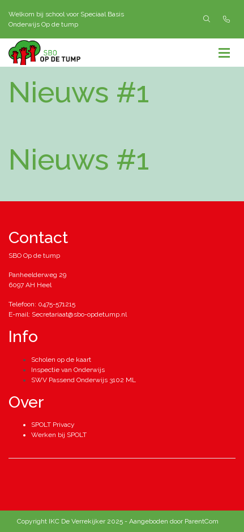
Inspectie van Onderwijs (68, 370)
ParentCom (202, 521)
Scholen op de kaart (61, 360)
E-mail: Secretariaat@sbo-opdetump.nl (67, 314)
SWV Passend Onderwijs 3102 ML (83, 380)
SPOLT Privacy (53, 425)
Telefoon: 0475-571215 (41, 304)
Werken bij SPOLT (59, 435)
